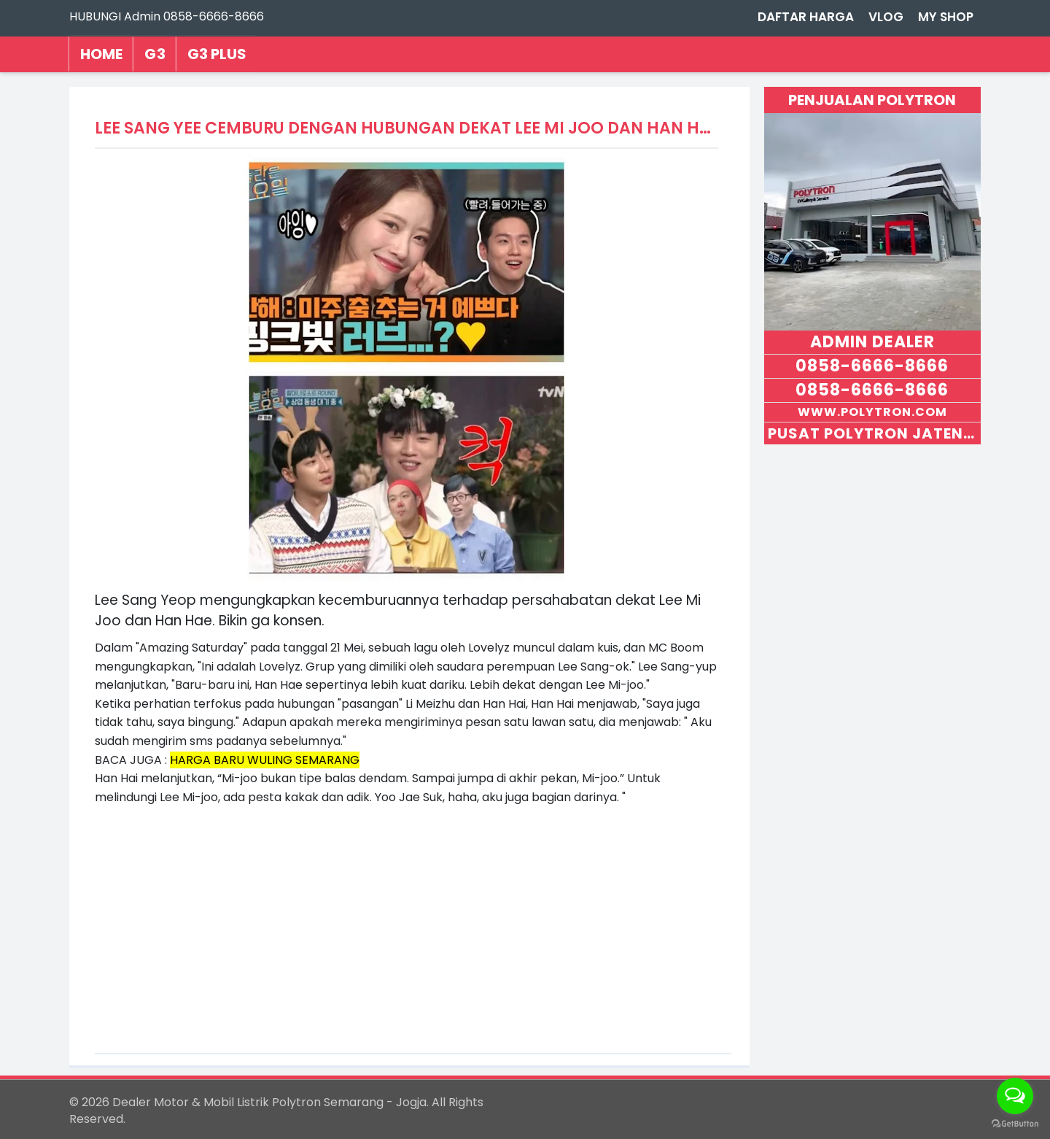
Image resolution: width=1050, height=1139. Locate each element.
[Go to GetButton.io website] (1015, 1124)
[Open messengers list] (1015, 1096)
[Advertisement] (406, 908)
